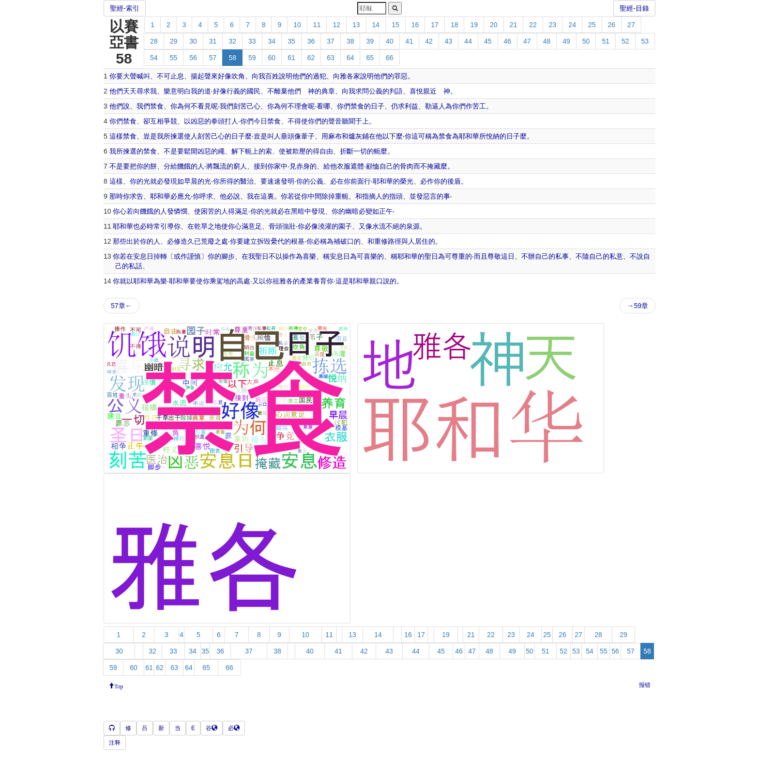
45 (488, 41)
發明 (287, 181)
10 (297, 25)
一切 (360, 151)
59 (252, 58)
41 (409, 41)
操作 (289, 256)
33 (252, 41)
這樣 (116, 136)
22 (533, 25)
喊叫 (143, 76)
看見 (204, 106)
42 (429, 41)
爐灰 (355, 136)
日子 (377, 106)
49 (566, 41)
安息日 (143, 256)
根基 (297, 241)
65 (370, 58)
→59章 (637, 306)
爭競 (170, 121)
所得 (226, 181)
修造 (180, 241)
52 (625, 41)
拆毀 (264, 241)
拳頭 (218, 121)
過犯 (319, 76)
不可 (163, 76)
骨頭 (275, 226)
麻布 (335, 136)
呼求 (206, 196)
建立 (250, 241)
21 (513, 25)
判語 (396, 91)
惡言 (430, 196)
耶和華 (469, 136)
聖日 (262, 256)
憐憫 (180, 211)
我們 (143, 106)
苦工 (479, 106)
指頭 (396, 196)
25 (592, 25)
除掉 (328, 196)
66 (390, 58)
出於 (133, 241)
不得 (294, 121)
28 (154, 41)
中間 (314, 196)
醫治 (247, 181)
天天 (130, 91)
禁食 (157, 106)
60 (272, 58)
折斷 (346, 151)
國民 (253, 91)
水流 (379, 226)
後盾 (454, 181)
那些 (119, 241)
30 (193, 41)
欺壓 (299, 151)
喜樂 (309, 256)
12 (336, 25)
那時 (116, 196)
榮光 (406, 181)
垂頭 (287, 136)
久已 (194, 241)
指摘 (369, 196)
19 (474, 25)
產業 (306, 281)
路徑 (394, 241)
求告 (136, 196)
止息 (177, 76)
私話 (135, 266)
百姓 (272, 76)
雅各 (346, 76)
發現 (170, 181)
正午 (386, 211)
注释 (115, 742)
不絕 (392, 226)
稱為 (432, 136)
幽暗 (352, 211)
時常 (153, 226)
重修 (381, 241)
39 (370, 41)
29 (174, 41)
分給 (170, 166)
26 (612, 25)
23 (553, 25)
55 (174, 58)
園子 (345, 226)
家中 (281, 166)
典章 (328, 91)
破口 (347, 241)
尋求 (143, 91)
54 (154, 58)
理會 (301, 106)
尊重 (458, 256)
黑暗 (297, 211)
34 (272, 41)
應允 (184, 196)
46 (508, 41)
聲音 (335, 121)
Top (118, 685)
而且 (480, 256)
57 (213, 58)
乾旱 (201, 226)
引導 (167, 226)
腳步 (228, 256)
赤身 (303, 166)
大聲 (130, 76)
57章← (121, 306)
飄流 (220, 166)
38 (350, 41)
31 (213, 41)
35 (291, 41)
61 (291, 58)
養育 (320, 281)
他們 (299, 76)
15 (395, 25)
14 (376, 25)
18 (454, 25)
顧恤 (373, 166)
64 (350, 58)
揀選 (177, 136)
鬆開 (190, 151)
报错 (645, 685)
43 (449, 41)
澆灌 (325, 226)
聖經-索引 (124, 8)
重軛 (342, 196)
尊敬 (494, 256)
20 (494, 25)
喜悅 (416, 91)
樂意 (170, 91)
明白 (184, 91)
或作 (180, 256)
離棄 (281, 91)
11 (317, 25)
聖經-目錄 (634, 8)
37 (330, 41)
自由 (326, 151)
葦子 (308, 136)
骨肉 (406, 166)
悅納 (493, 136)
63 (330, 58)
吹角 (238, 76)
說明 (285, 76)
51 (605, 41)
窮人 (240, 166)
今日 (260, 121)
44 (468, 41)
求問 (362, 91)
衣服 (343, 166)
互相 (157, 121)
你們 (343, 106)
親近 (430, 91)
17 (435, 25)
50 (586, 41)
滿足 (241, 211)
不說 (636, 256)
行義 (233, 91)
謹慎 (194, 256)
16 (415, 25)
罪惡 (401, 76)
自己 (386, 166)
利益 (411, 106)
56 (193, 58)
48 (547, 41)
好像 (224, 76)
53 (645, 41)
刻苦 (240, 106)
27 (631, 25)
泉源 (413, 226)
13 (356, 25)
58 (232, 58)
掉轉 (160, 256)
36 (311, 41)
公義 (375, 91)
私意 (616, 256)
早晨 (190, 181)
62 (311, 58)
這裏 (267, 196)
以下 (389, 136)
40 (390, 41)
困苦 (207, 211)
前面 (357, 181)
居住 (421, 241)
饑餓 (184, 166)
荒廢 (207, 241)
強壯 (289, 226)
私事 (562, 256)
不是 (170, 151)
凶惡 (197, 121)
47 (527, 41)
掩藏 (433, 166)
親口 (376, 281)
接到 (260, 166)
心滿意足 (248, 226)
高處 (243, 281)
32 (232, 41)
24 (572, 25)
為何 (184, 106)
